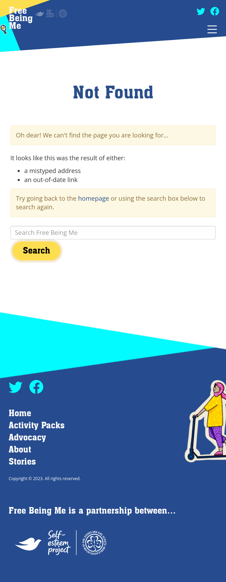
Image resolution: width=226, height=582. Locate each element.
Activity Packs (37, 425)
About (20, 450)
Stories (22, 462)
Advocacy (27, 437)
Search (36, 251)
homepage (93, 198)
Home (20, 413)
